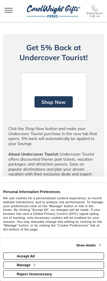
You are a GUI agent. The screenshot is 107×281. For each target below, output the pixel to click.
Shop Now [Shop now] (53, 102)
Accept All (26, 256)
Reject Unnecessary (34, 274)
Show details (86, 245)
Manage (26, 265)
